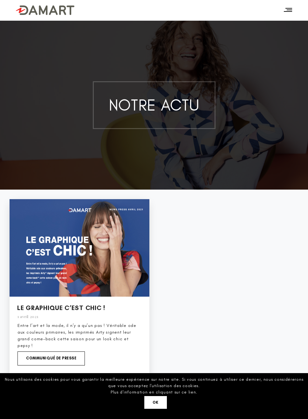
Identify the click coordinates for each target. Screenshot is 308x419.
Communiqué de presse (51, 358)
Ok (156, 402)
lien (192, 392)
